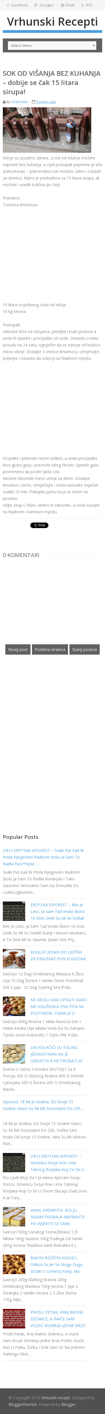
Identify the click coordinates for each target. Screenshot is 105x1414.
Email (67, 5)
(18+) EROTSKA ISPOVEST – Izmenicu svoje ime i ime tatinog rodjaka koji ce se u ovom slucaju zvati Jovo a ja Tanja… (57, 1169)
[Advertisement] (50, 247)
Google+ (44, 5)
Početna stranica (50, 649)
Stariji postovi (84, 649)
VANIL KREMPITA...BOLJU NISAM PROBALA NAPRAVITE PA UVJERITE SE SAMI (58, 1217)
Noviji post (18, 649)
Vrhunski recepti (52, 21)
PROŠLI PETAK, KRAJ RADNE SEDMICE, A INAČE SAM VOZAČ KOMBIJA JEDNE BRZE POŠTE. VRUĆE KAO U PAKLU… (58, 1325)
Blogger (68, 1404)
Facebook (17, 5)
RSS (87, 5)
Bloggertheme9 (22, 1404)
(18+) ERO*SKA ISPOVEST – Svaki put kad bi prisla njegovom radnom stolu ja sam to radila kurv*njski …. (43, 857)
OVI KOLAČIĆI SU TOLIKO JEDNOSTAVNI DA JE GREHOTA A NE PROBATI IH (56, 1054)
